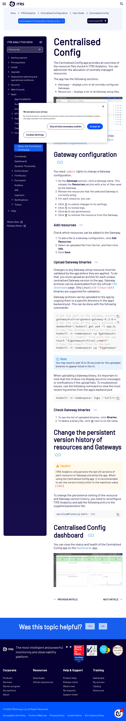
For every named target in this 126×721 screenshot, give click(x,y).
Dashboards (21, 161)
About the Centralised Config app (29, 148)
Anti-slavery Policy (94, 715)
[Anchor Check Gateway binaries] (95, 410)
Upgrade (15, 71)
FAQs (13, 210)
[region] (63, 123)
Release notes (70, 682)
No (102, 626)
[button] (118, 713)
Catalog (97, 686)
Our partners (9, 690)
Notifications (21, 199)
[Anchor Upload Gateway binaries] (96, 262)
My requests (69, 690)
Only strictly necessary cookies (65, 126)
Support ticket (70, 694)
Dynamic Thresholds (25, 166)
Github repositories (43, 682)
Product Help (69, 677)
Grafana (19, 185)
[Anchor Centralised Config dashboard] (91, 535)
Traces (18, 204)
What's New (13, 221)
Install (14, 67)
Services (7, 682)
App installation (23, 99)
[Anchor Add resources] (81, 225)
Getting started (19, 57)
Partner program (11, 686)
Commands (20, 156)
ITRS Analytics (28, 13)
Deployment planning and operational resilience (24, 78)
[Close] (103, 106)
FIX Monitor (20, 175)
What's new (69, 686)
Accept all (95, 126)
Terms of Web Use (37, 715)
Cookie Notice (74, 715)
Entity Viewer (21, 170)
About (6, 694)
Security (15, 84)
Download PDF (97, 20)
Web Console (18, 89)
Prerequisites (18, 62)
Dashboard (98, 677)
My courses (98, 682)
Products (7, 677)
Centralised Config (99, 13)
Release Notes (14, 225)
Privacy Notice (57, 715)
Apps (13, 94)
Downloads (39, 677)
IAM (16, 190)
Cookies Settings (35, 134)
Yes (90, 626)
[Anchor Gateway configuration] (60, 162)
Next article (110, 599)
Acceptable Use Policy (14, 715)
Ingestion (19, 195)
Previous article (68, 599)
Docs (13, 13)
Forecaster (20, 180)
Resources (98, 690)
